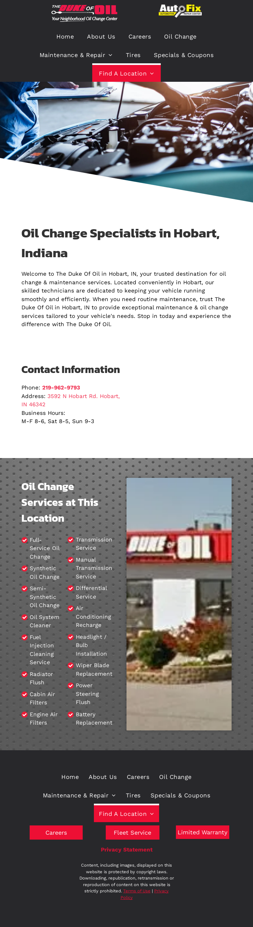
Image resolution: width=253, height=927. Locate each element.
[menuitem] (65, 35)
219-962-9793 (61, 387)
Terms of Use (137, 890)
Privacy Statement (127, 849)
